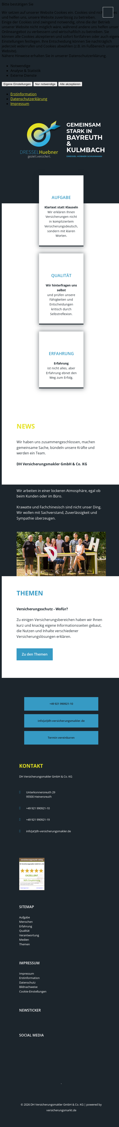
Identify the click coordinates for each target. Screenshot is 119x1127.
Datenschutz (27, 982)
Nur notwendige (45, 84)
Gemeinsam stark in (85, 141)
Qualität (24, 931)
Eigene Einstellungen (17, 84)
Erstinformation (23, 94)
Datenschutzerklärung (28, 98)
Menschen (26, 922)
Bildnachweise (28, 987)
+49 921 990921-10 (38, 808)
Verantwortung (29, 935)
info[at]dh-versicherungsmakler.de (48, 831)
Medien (24, 940)
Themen (24, 944)
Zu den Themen (35, 654)
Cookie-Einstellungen (32, 991)
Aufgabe (24, 917)
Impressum (19, 103)
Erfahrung (25, 926)
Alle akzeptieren (70, 84)
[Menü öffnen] (108, 12)
